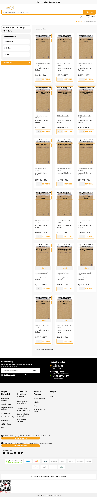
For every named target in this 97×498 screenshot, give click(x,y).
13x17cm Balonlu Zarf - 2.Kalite (63, 64)
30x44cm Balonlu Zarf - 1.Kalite (42, 221)
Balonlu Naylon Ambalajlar (14, 27)
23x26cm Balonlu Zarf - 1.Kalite (85, 117)
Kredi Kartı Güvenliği (7, 417)
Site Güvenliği (5, 413)
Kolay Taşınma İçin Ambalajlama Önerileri (23, 403)
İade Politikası (5, 420)
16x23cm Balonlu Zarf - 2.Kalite (42, 117)
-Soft (38, 496)
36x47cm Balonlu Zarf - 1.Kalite (85, 221)
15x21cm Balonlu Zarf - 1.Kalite (85, 64)
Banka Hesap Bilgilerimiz (5, 399)
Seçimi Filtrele (16, 63)
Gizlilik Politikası (6, 424)
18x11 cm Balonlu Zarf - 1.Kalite (85, 274)
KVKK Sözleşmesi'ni (9, 375)
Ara (90, 12)
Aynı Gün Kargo (6, 404)
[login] (81, 16)
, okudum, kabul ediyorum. (15, 375)
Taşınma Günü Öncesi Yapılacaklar (23, 409)
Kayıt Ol (35, 370)
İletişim (52, 396)
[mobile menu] (2, 7)
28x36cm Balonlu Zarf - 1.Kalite (64, 169)
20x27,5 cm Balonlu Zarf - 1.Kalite (64, 326)
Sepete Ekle (46, 79)
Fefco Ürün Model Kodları (39, 410)
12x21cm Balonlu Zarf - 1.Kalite (41, 274)
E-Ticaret (42, 496)
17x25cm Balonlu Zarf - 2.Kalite (63, 274)
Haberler (36, 402)
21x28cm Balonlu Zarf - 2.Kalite (63, 117)
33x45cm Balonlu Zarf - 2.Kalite (64, 221)
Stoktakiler (8, 41)
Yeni (6, 54)
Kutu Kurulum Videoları (21, 420)
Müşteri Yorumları (39, 398)
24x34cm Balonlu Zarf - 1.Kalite (42, 169)
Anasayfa (79, 21)
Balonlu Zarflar (7, 31)
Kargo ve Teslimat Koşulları (7, 409)
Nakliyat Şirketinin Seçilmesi (23, 415)
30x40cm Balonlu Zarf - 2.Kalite (85, 169)
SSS (2, 428)
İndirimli (7, 48)
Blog (35, 406)
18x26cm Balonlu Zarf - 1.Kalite (42, 326)
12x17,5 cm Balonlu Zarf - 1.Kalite (42, 64)
